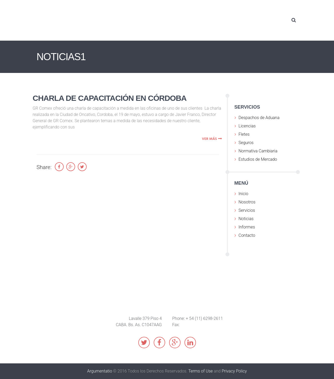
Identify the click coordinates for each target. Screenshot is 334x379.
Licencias (247, 125)
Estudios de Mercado (257, 159)
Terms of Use (200, 371)
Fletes (243, 134)
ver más (212, 139)
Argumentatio (99, 371)
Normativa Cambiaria (257, 150)
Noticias (246, 218)
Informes (246, 227)
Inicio (243, 193)
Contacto (246, 235)
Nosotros (246, 202)
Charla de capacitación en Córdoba (110, 98)
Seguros (246, 142)
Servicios (246, 210)
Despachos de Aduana (258, 117)
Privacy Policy (234, 371)
